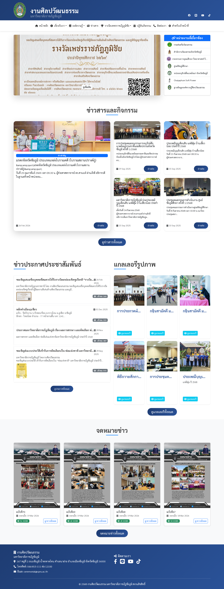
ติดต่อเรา (159, 25)
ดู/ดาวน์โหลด (50, 521)
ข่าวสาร (92, 25)
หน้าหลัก (41, 25)
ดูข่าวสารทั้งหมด (112, 242)
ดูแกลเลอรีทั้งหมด (162, 412)
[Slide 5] (98, 91)
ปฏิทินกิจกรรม (142, 25)
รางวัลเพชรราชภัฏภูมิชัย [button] (115, 25)
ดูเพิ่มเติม (87, 87)
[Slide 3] (87, 91)
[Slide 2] (81, 91)
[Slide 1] (76, 91)
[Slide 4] (92, 91)
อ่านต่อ (100, 225)
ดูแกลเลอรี (124, 333)
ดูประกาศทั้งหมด (61, 388)
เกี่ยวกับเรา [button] (57, 25)
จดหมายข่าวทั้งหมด (112, 533)
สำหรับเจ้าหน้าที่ (179, 25)
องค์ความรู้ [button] (76, 25)
